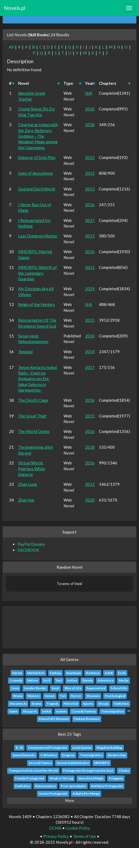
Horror (76, 696)
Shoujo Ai (30, 711)
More (69, 800)
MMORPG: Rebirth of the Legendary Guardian (37, 273)
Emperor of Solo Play (37, 157)
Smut (55, 688)
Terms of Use (84, 836)
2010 (90, 108)
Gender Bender (35, 688)
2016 (90, 204)
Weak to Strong (61, 778)
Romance (93, 673)
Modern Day (117, 755)
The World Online (33, 431)
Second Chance (40, 763)
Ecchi (122, 673)
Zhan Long (27, 484)
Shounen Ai (18, 704)
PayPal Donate (31, 544)
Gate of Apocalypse (35, 173)
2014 (90, 351)
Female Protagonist (29, 778)
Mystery (33, 696)
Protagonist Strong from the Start (88, 771)
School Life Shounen (54, 719)
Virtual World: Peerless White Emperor (31, 468)
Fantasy (55, 673)
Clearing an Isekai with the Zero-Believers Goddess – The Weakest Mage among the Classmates (38, 136)
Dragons (68, 755)
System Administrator (73, 763)
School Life (119, 688)
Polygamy (116, 778)
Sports (88, 704)
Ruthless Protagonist (107, 786)
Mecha (123, 680)
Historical (71, 704)
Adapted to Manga (86, 793)
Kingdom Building (109, 748)
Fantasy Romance (87, 719)
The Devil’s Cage (33, 400)
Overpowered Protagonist (47, 748)
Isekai (46, 711)
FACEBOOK (28, 550)
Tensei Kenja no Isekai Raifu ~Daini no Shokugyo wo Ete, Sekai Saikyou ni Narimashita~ (37, 379)
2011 (90, 267)
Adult (109, 673)
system (61, 711)
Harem (17, 673)
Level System (81, 748)
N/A (88, 93)
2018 (90, 124)
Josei (15, 688)
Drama (36, 704)
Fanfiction (121, 704)
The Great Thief (32, 415)
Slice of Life (72, 688)
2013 (90, 188)
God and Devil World (36, 188)
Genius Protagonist (53, 793)
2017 (90, 220)
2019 (90, 288)
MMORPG (101, 763)
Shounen (93, 696)
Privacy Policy (56, 836)
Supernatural (96, 688)
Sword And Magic (91, 778)
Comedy (16, 680)
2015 (90, 157)
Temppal (25, 351)
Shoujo (103, 704)
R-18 (19, 748)
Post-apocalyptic (73, 786)
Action (72, 680)
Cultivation (48, 755)
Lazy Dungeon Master (37, 235)
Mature (32, 680)
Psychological (115, 696)
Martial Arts (36, 673)
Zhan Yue (26, 499)
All (11, 47)
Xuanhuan (73, 673)
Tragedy (52, 704)
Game (13, 711)
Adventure (105, 680)
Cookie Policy (78, 828)
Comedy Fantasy (83, 711)
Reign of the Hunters (36, 304)
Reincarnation (45, 786)
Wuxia (17, 696)
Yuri (63, 696)
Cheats (124, 771)
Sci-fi (46, 680)
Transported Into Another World (33, 771)
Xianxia (87, 680)
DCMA (55, 828)
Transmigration (112, 711)
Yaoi (59, 680)
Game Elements (23, 755)
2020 (90, 499)
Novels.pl (14, 8)
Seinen (50, 696)
